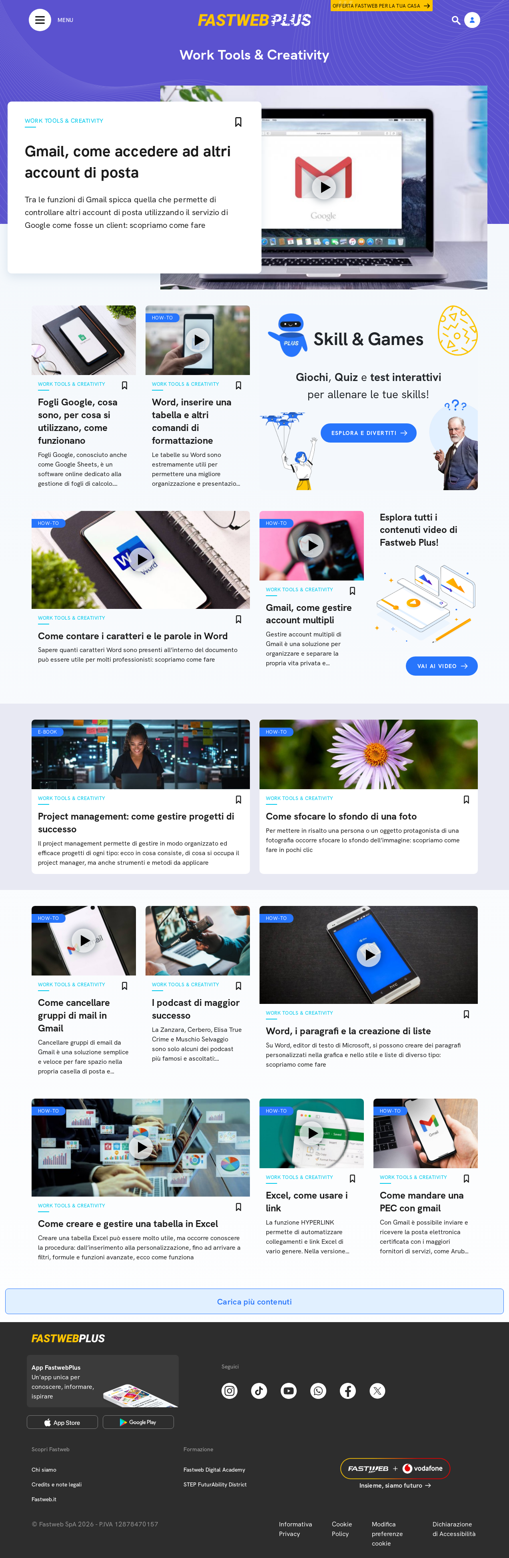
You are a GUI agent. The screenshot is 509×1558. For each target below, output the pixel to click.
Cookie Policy (342, 1529)
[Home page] (254, 20)
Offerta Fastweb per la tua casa (377, 6)
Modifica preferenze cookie (387, 1534)
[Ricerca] (457, 20)
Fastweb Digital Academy (214, 1469)
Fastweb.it (44, 1499)
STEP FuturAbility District (215, 1484)
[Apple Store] (62, 1422)
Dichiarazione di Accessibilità (454, 1529)
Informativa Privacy (295, 1529)
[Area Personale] (472, 20)
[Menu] (51, 20)
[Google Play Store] (138, 1422)
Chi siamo (44, 1469)
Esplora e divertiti (364, 433)
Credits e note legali (57, 1484)
